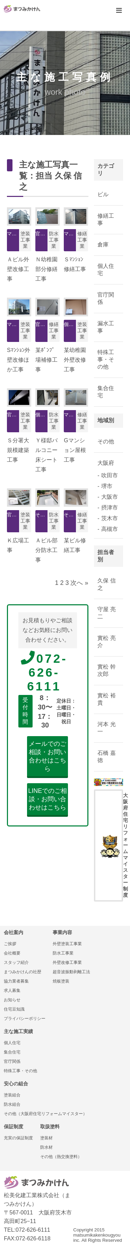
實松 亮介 (106, 641)
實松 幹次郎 (106, 670)
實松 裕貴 (106, 699)
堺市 (106, 486)
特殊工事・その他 (105, 359)
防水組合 (12, 1104)
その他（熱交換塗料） (61, 1156)
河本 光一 (106, 727)
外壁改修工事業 (67, 962)
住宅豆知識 (14, 1009)
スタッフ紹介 (16, 962)
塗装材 (46, 1138)
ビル (103, 194)
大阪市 (109, 497)
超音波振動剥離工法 (71, 971)
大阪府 (105, 463)
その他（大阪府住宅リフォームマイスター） (45, 1113)
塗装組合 (12, 1095)
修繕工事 (105, 219)
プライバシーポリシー (24, 1018)
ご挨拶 (10, 943)
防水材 (46, 1147)
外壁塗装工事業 (67, 943)
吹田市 (109, 475)
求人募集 (12, 990)
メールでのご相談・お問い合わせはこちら (47, 756)
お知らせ (12, 999)
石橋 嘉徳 (106, 756)
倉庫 (103, 244)
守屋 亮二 (106, 613)
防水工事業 (63, 953)
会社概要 (12, 953)
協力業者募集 (16, 981)
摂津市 (109, 507)
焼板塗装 (61, 981)
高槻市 (109, 529)
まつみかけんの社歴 (22, 971)
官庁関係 (105, 298)
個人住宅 (105, 269)
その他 (105, 441)
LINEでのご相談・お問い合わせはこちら (47, 799)
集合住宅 (105, 391)
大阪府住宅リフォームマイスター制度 (112, 845)
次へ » (79, 582)
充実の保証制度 (18, 1138)
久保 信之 (106, 584)
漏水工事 (105, 327)
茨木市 (109, 518)
